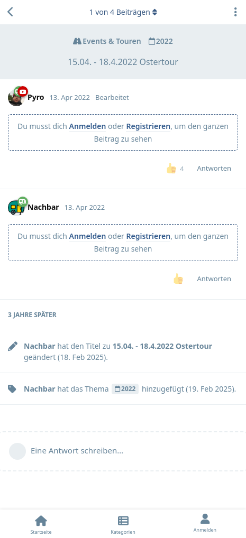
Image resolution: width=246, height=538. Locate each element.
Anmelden (87, 126)
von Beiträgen (123, 12)
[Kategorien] (123, 523)
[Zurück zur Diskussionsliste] (10, 12)
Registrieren (148, 126)
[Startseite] (41, 523)
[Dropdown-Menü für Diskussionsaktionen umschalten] (235, 12)
